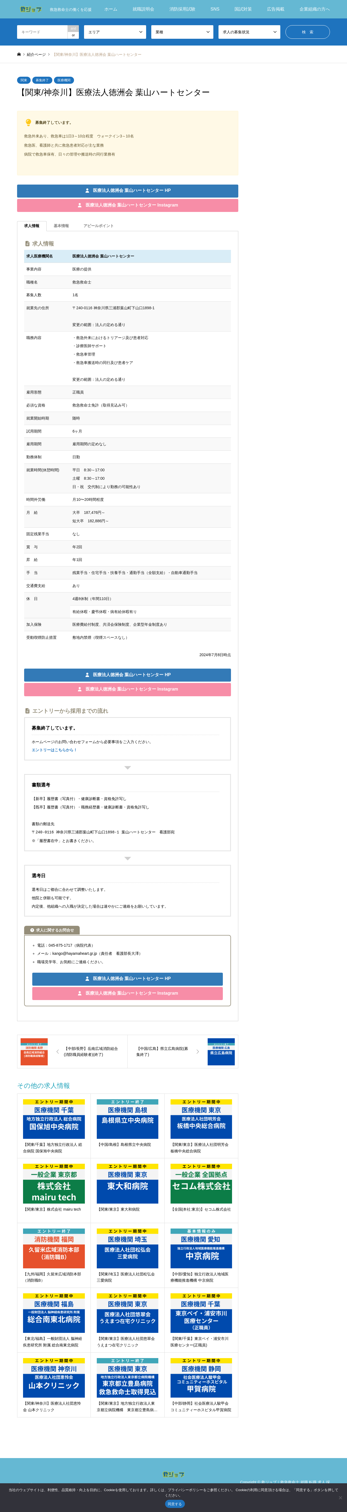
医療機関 (63, 80)
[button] (127, 191)
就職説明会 (143, 9)
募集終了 (42, 80)
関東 (24, 80)
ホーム (110, 9)
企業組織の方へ (315, 9)
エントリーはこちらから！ (54, 750)
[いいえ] (340, 1497)
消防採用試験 (182, 9)
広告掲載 (275, 9)
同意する (175, 1504)
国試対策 (243, 9)
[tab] (32, 226)
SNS (215, 9)
